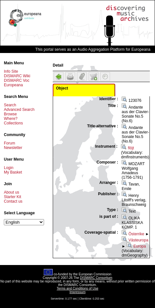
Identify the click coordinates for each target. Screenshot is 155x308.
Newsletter (13, 147)
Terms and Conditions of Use (77, 288)
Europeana (13, 85)
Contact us (13, 201)
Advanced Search (19, 109)
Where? (10, 118)
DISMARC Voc (16, 80)
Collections (13, 123)
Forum (9, 143)
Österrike (136, 234)
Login (8, 167)
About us (11, 192)
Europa (139, 246)
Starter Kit (12, 197)
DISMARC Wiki (17, 76)
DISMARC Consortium (96, 278)
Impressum (77, 292)
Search (10, 105)
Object (62, 88)
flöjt (131, 148)
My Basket (13, 172)
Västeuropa (138, 240)
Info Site (11, 71)
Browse (10, 114)
